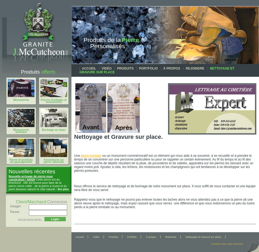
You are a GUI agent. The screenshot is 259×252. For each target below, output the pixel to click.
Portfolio (148, 68)
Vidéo (107, 68)
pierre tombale (91, 156)
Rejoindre (195, 68)
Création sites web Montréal (227, 243)
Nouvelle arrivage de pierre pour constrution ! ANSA (31, 178)
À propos (171, 68)
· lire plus (62, 189)
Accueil (89, 68)
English (230, 59)
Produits (125, 68)
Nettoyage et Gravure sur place (203, 236)
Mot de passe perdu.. (30, 219)
